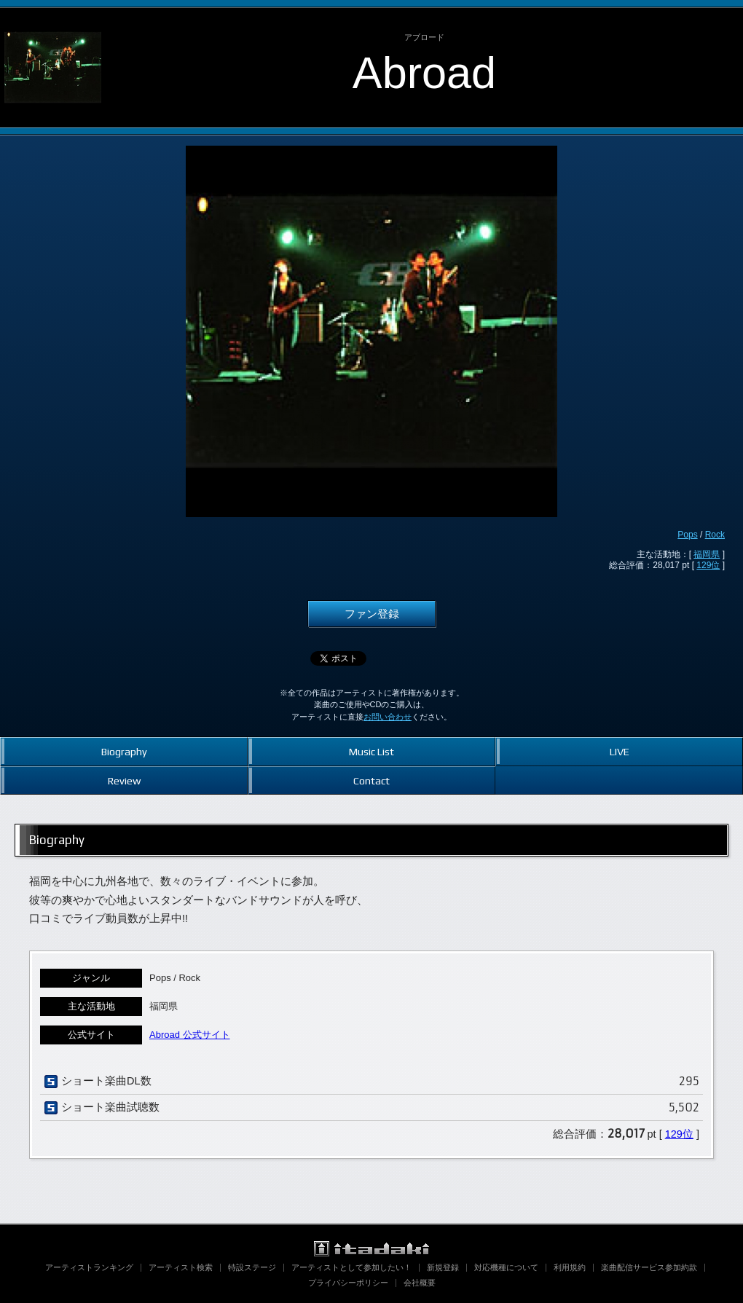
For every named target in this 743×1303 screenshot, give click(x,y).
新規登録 (443, 1267)
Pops (687, 535)
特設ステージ (252, 1267)
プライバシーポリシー (348, 1282)
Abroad (424, 73)
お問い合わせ (387, 716)
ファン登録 (372, 614)
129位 (708, 565)
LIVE (619, 751)
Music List (371, 751)
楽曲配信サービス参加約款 (649, 1267)
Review (124, 780)
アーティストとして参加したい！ (351, 1267)
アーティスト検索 (181, 1267)
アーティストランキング (89, 1267)
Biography (124, 751)
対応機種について (506, 1267)
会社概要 (420, 1282)
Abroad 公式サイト (189, 1034)
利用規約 (570, 1267)
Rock (715, 535)
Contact (371, 780)
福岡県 (706, 554)
